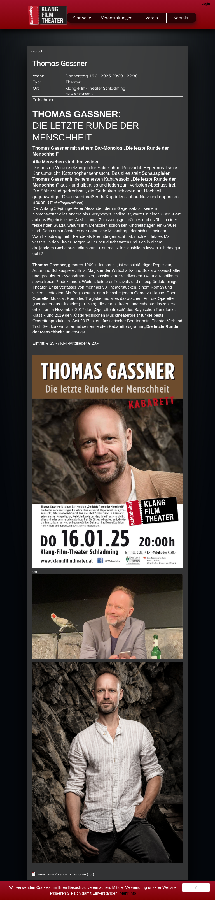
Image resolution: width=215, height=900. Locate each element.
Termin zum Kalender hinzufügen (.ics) (65, 874)
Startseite (82, 17)
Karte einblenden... (79, 93)
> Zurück (36, 51)
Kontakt (181, 17)
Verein (152, 17)
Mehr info (128, 893)
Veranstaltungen (116, 17)
